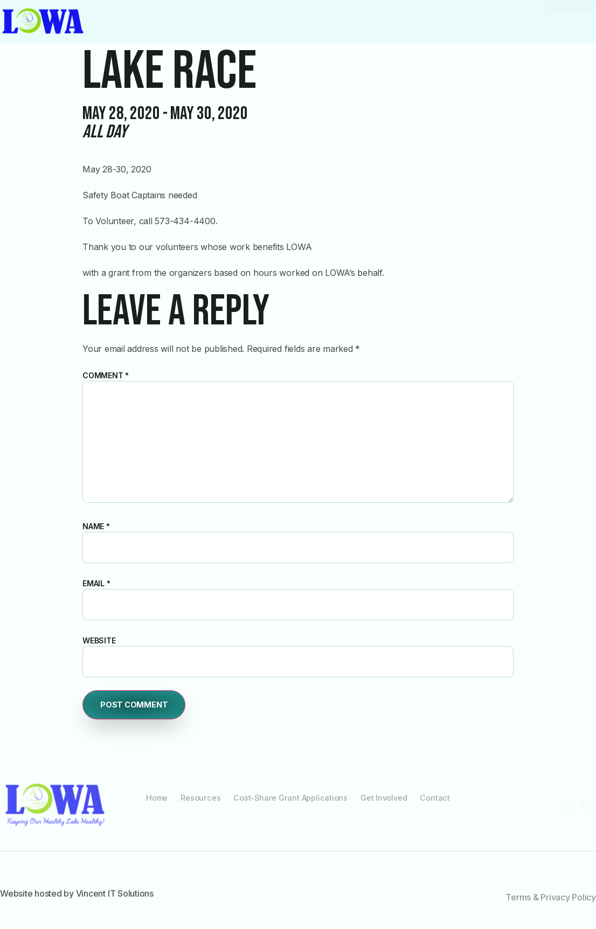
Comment (105, 375)
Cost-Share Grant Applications (290, 803)
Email (96, 583)
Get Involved (388, 803)
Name (96, 526)
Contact (441, 803)
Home (151, 803)
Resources (197, 803)
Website (99, 640)
